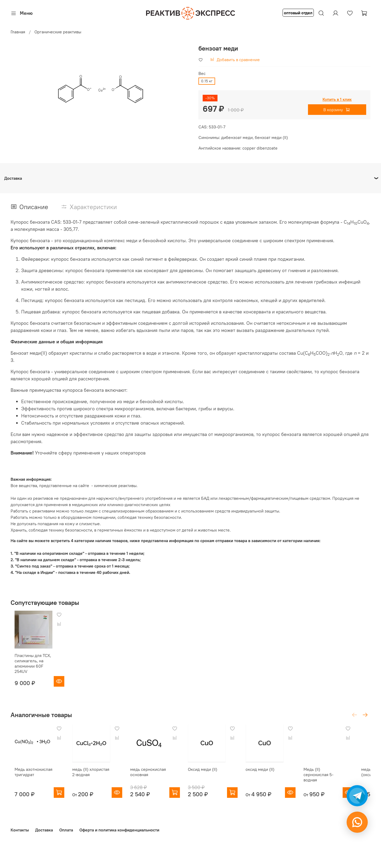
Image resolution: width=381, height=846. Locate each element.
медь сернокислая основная (151, 778)
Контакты (20, 830)
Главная (18, 31)
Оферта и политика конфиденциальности (119, 830)
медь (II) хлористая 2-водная (90, 778)
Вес (202, 73)
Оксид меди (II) (209, 776)
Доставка (44, 830)
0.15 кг (206, 81)
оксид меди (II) (270, 776)
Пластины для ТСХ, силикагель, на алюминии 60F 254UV (29, 666)
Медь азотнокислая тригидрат (29, 778)
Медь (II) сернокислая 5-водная (332, 781)
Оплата (66, 830)
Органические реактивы (57, 31)
